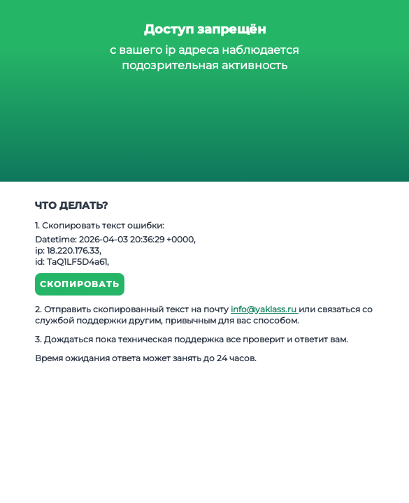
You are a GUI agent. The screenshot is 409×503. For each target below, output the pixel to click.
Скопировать (80, 284)
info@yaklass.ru (265, 309)
